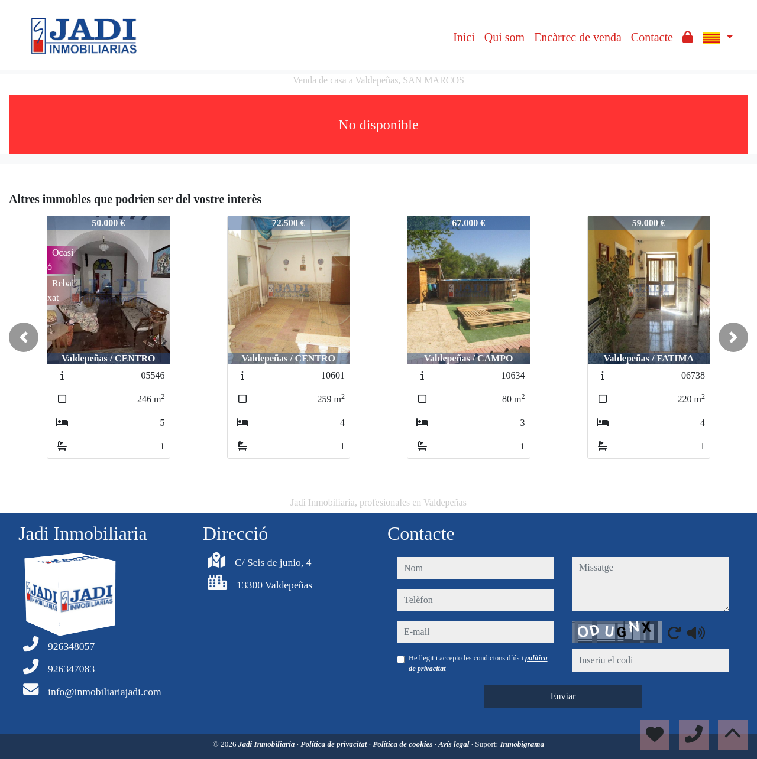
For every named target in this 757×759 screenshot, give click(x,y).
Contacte (652, 37)
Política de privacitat (334, 744)
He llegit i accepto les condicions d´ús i (478, 663)
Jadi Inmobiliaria (267, 744)
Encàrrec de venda (578, 37)
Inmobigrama (522, 744)
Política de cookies (403, 744)
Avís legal (454, 744)
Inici (464, 37)
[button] (23, 337)
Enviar (563, 696)
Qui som (504, 37)
